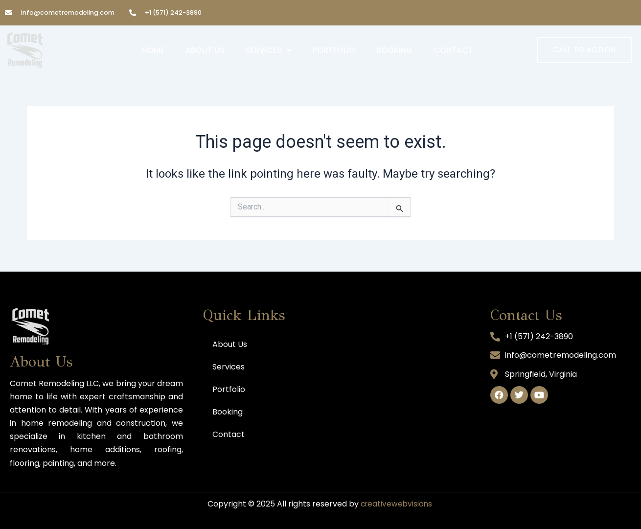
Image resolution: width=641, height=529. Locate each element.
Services (269, 50)
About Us (205, 50)
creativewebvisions (396, 503)
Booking (394, 50)
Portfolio (334, 50)
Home (153, 50)
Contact (453, 50)
